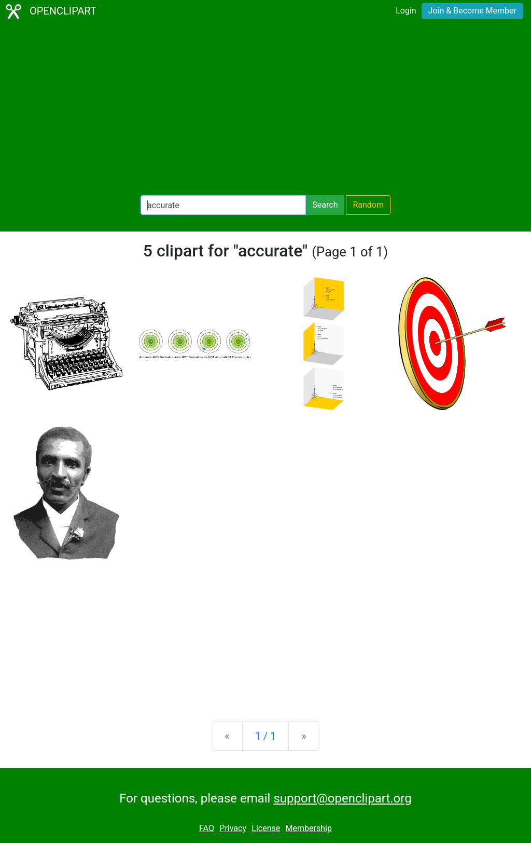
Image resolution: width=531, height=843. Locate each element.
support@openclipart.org (342, 798)
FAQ (206, 828)
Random (368, 205)
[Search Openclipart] (223, 205)
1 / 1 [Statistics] (265, 736)
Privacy (232, 828)
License (265, 828)
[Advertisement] (265, 109)
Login (406, 11)
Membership (309, 828)
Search (325, 205)
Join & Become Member (472, 11)
